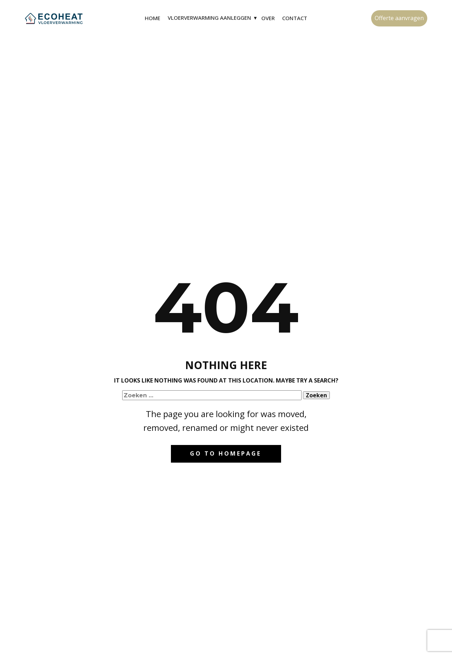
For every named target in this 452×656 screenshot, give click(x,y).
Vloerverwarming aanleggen (209, 17)
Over (268, 18)
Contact (294, 18)
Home (152, 18)
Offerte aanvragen (399, 18)
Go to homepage (225, 453)
